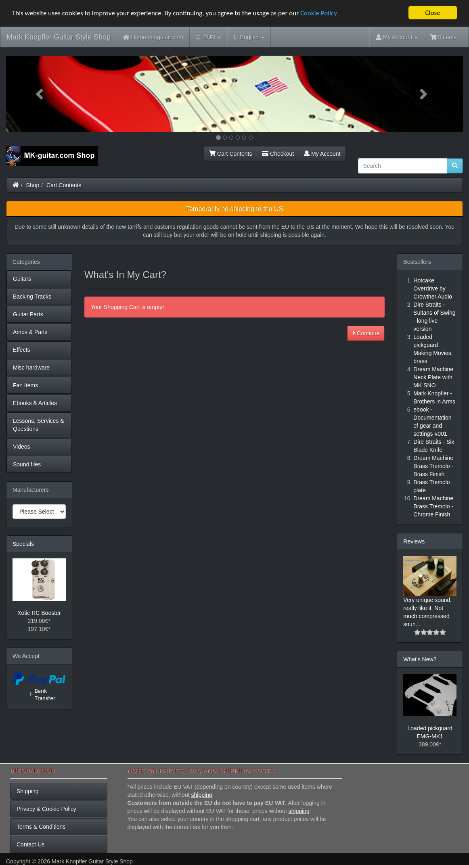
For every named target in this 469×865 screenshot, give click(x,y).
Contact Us (30, 844)
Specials (23, 544)
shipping (201, 795)
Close (432, 12)
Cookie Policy (318, 12)
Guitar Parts (28, 314)
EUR (208, 37)
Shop (33, 185)
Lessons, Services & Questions (38, 425)
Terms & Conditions (41, 826)
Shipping (28, 791)
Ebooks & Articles (35, 403)
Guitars (22, 279)
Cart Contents (230, 153)
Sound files (27, 464)
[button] (40, 94)
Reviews (414, 541)
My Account (322, 153)
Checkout (278, 153)
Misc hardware (31, 367)
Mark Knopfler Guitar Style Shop (58, 37)
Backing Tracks (32, 296)
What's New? (419, 659)
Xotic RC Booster (39, 613)
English (249, 37)
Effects (21, 350)
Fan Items (25, 385)
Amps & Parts (30, 332)
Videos (21, 446)
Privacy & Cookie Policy (46, 809)
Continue (365, 333)
